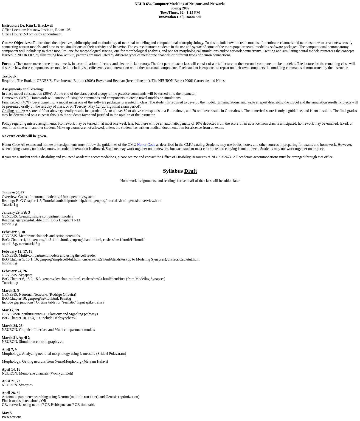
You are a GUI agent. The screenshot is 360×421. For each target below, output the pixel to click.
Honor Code (146, 144)
